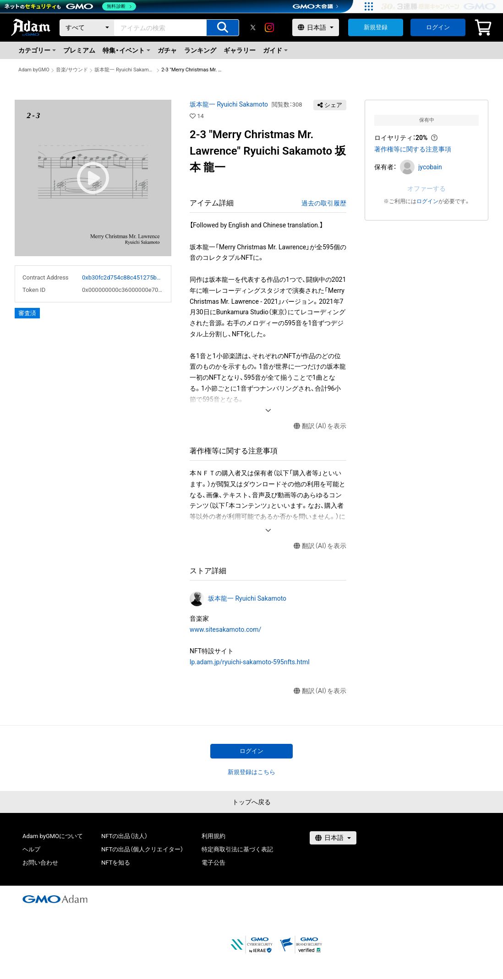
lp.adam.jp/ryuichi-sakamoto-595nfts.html (250, 662)
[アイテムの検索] (222, 27)
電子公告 (213, 862)
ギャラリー (240, 50)
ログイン (438, 27)
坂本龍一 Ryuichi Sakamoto (124, 70)
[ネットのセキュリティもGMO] (70, 6)
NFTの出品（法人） (124, 836)
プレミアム (79, 50)
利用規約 (213, 836)
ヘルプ (31, 849)
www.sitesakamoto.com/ (225, 629)
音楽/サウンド (72, 70)
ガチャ (167, 50)
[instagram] (269, 27)
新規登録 (376, 27)
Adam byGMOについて (52, 836)
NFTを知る (115, 862)
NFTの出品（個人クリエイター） (142, 849)
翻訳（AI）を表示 (320, 426)
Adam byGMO (33, 70)
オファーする (426, 188)
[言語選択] (315, 27)
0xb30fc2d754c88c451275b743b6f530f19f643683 (123, 277)
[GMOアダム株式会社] (54, 899)
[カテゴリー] (87, 27)
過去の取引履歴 (323, 203)
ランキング (200, 50)
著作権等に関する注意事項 (412, 149)
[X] (252, 27)
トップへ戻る (251, 802)
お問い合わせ (40, 862)
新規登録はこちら (251, 772)
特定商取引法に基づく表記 (237, 849)
